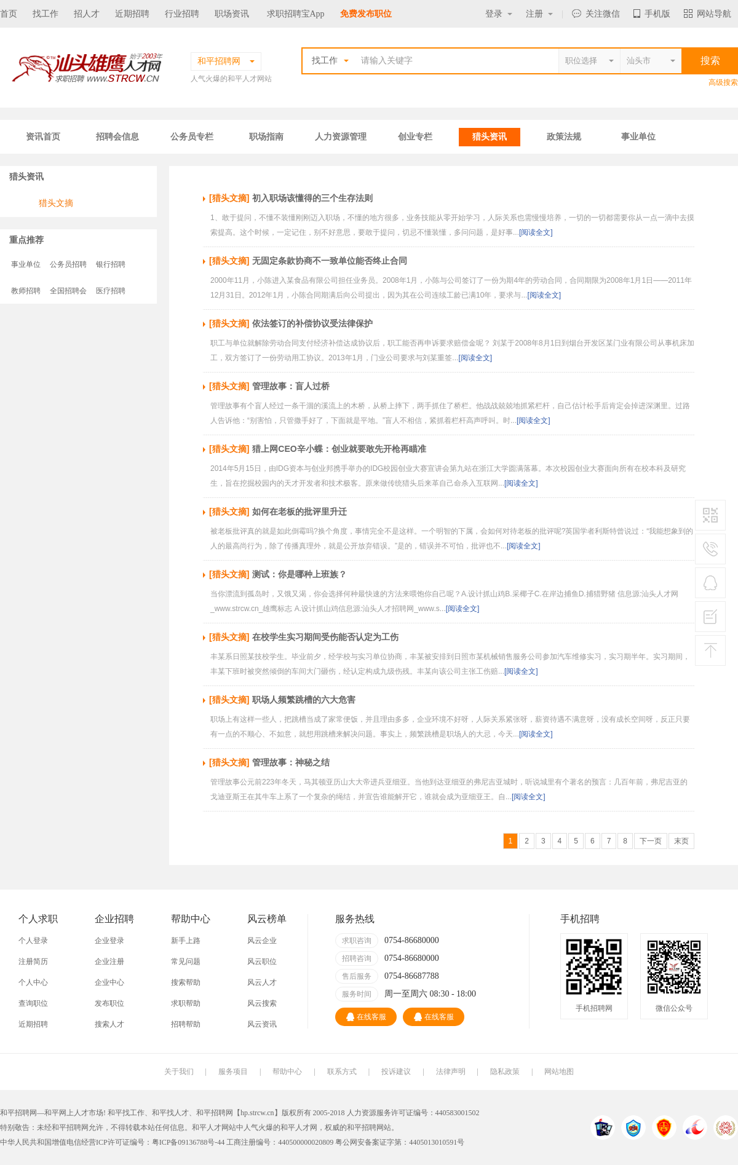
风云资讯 (262, 1024)
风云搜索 (262, 1003)
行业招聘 (182, 13)
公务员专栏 (191, 136)
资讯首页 (43, 136)
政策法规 (564, 136)
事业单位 (638, 136)
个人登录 (33, 940)
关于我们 (179, 1071)
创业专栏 (415, 136)
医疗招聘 (110, 290)
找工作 (45, 13)
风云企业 (262, 940)
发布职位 (109, 1003)
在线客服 (366, 1017)
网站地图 (559, 1071)
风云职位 (262, 961)
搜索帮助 (185, 982)
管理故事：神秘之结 (291, 762)
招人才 (87, 13)
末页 (681, 841)
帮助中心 (287, 1071)
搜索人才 (109, 1024)
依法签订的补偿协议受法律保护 (312, 323)
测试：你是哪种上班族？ (299, 574)
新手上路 (185, 940)
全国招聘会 (68, 290)
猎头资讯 (489, 136)
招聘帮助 (185, 1024)
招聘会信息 (117, 136)
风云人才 (262, 982)
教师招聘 (26, 290)
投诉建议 (396, 1071)
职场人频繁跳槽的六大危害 (303, 700)
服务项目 (233, 1071)
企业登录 (109, 940)
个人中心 (33, 982)
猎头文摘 (56, 203)
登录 (498, 13)
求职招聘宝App (296, 13)
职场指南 (266, 136)
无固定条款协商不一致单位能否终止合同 (329, 261)
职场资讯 (232, 13)
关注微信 (596, 13)
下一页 (651, 841)
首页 (8, 13)
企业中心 (109, 982)
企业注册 (109, 961)
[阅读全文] (536, 232)
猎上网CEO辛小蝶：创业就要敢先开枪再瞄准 (339, 449)
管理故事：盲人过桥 (291, 386)
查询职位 (33, 1003)
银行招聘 (110, 264)
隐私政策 (505, 1071)
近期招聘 (132, 13)
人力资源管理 (341, 136)
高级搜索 (723, 82)
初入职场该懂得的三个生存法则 (312, 198)
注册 (539, 13)
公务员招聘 (68, 264)
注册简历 (33, 961)
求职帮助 (185, 1003)
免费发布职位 (366, 13)
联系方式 (342, 1071)
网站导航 (707, 13)
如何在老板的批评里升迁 (299, 511)
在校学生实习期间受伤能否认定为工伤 (325, 637)
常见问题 (185, 961)
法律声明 (451, 1071)
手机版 (651, 13)
